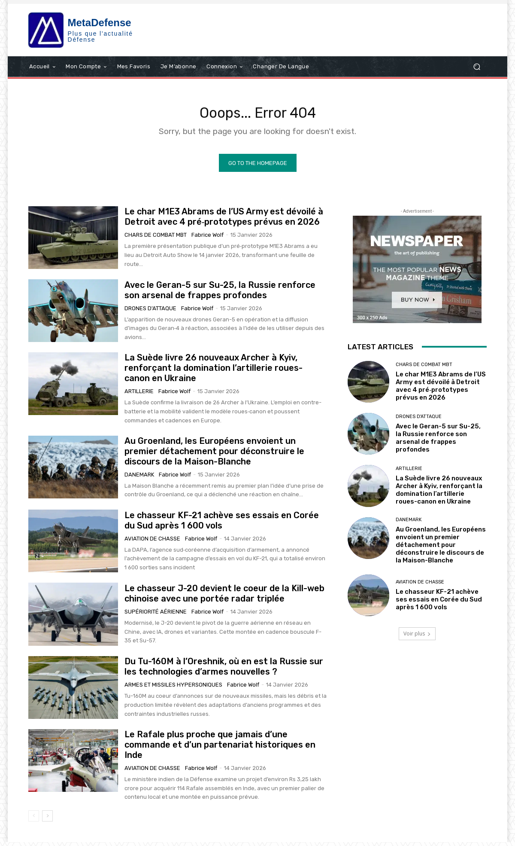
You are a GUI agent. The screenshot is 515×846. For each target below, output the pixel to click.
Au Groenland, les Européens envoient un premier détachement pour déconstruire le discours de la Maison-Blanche (214, 454)
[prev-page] (33, 819)
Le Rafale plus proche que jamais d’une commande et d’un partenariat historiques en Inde (219, 748)
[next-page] (47, 819)
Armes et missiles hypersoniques (173, 688)
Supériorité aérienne (155, 615)
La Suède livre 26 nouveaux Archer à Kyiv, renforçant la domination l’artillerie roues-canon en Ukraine (213, 371)
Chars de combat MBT (155, 238)
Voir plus (417, 637)
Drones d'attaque (150, 312)
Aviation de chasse (152, 542)
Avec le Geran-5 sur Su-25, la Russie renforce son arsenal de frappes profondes (219, 293)
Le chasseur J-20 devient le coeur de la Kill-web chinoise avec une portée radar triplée (224, 596)
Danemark (139, 478)
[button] (477, 66)
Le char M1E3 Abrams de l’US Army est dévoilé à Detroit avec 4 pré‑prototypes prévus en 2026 (223, 220)
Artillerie (139, 395)
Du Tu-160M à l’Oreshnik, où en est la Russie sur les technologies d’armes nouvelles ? (223, 670)
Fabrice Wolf (207, 238)
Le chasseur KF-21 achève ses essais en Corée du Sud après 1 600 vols (221, 523)
